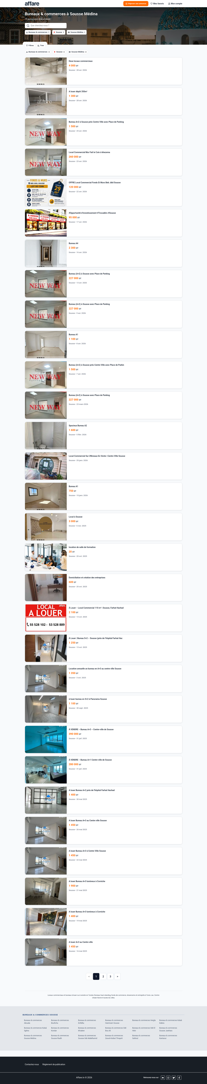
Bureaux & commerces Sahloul (141, 1042)
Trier (41, 45)
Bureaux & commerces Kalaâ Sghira (33, 1034)
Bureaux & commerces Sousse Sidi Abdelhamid (88, 1042)
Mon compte (175, 3)
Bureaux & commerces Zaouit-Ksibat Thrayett (114, 1042)
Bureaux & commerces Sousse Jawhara (168, 1034)
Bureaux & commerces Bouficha (60, 1026)
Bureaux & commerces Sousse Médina (33, 1042)
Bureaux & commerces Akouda (33, 1026)
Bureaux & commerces (38, 32)
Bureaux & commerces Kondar (60, 1034)
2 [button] (103, 981)
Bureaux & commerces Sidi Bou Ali (116, 1034)
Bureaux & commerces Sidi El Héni (143, 1034)
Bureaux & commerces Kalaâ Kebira (168, 1026)
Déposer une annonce (135, 3)
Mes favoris (157, 3)
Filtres (30, 45)
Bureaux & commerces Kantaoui (168, 1042)
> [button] (117, 981)
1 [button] (96, 981)
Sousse (58, 32)
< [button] (89, 981)
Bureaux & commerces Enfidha (87, 1026)
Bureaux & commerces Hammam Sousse (114, 1026)
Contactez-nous (32, 1064)
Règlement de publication (53, 1064)
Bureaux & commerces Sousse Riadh (60, 1042)
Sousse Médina (76, 32)
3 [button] (110, 981)
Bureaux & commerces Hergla (141, 1026)
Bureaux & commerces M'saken (87, 1034)
